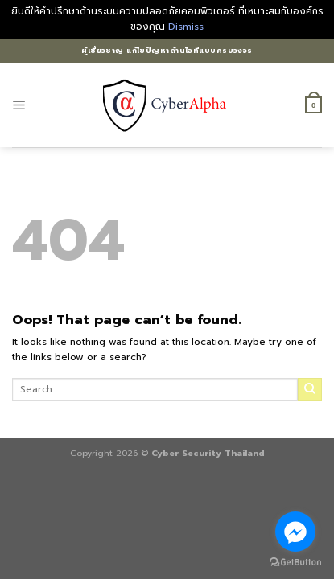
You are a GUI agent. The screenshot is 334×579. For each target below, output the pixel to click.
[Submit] (310, 390)
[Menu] (19, 105)
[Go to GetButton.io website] (295, 562)
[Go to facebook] (295, 531)
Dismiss (186, 26)
